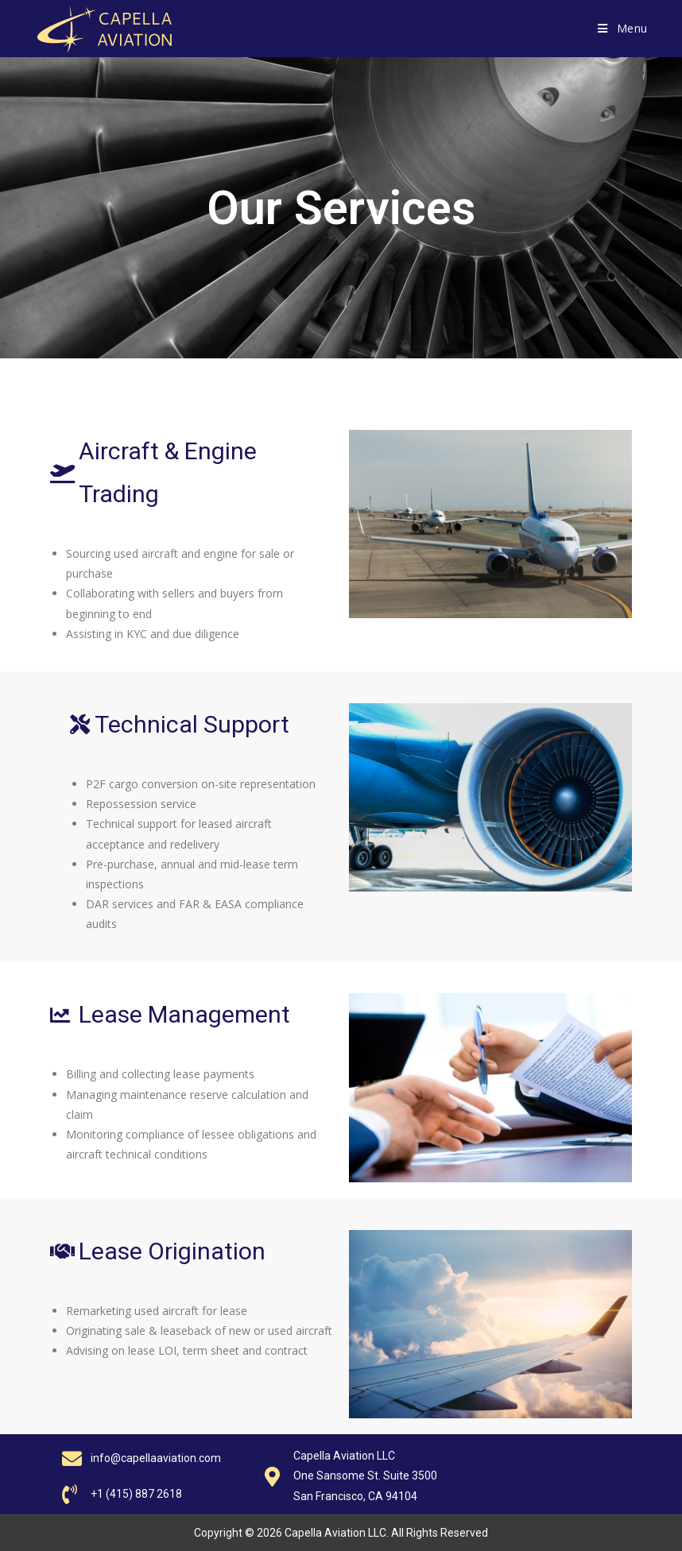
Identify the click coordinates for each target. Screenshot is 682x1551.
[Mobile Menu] (623, 28)
